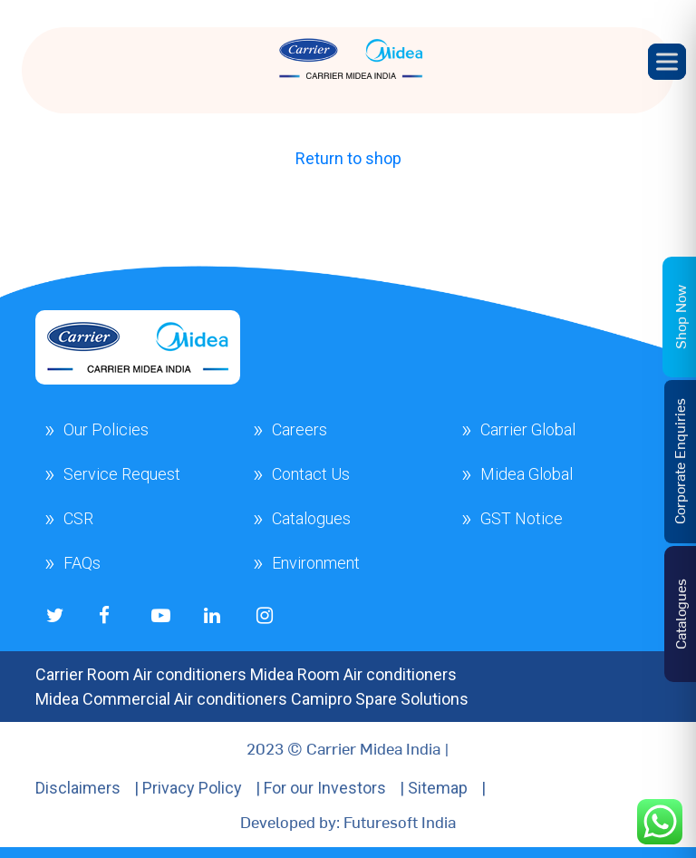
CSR (78, 518)
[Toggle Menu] (667, 61)
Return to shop (348, 158)
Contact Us (311, 473)
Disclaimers (78, 787)
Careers (299, 429)
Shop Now (680, 317)
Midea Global (526, 473)
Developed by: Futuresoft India (348, 821)
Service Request (121, 473)
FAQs (82, 562)
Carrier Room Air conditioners (140, 674)
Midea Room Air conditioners (353, 674)
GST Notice (521, 518)
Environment (316, 562)
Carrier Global (527, 429)
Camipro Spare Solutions (380, 698)
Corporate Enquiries (679, 461)
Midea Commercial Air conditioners (161, 698)
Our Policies (106, 429)
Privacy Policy (192, 787)
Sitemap (438, 787)
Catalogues (311, 518)
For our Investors (325, 787)
